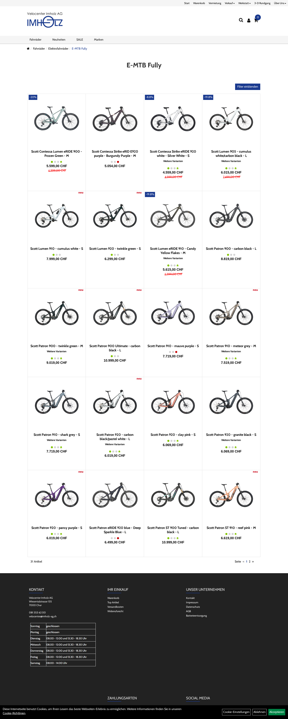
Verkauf (230, 3)
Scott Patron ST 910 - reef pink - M (231, 528)
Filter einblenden (247, 86)
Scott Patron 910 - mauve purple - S (173, 346)
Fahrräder (35, 41)
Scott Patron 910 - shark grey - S (57, 435)
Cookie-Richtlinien (14, 713)
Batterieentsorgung (196, 615)
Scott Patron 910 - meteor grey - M (231, 346)
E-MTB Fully (79, 48)
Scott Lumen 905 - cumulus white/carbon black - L (231, 153)
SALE (79, 41)
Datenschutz (193, 606)
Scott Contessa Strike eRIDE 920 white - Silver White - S (173, 153)
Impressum (192, 602)
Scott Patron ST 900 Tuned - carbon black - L (173, 530)
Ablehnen (259, 712)
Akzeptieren (276, 712)
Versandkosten (115, 606)
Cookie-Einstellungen (236, 712)
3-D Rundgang (262, 3)
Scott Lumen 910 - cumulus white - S (56, 249)
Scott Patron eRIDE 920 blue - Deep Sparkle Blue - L (115, 530)
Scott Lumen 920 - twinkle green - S (115, 249)
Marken (98, 41)
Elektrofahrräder (58, 48)
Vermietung (215, 3)
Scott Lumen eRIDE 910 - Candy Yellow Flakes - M (173, 251)
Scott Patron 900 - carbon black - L (231, 249)
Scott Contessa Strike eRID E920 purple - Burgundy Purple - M (115, 153)
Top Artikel (113, 602)
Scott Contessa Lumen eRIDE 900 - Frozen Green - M (56, 153)
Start (187, 3)
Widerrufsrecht (115, 611)
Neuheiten (58, 41)
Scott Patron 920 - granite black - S (231, 435)
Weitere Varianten (173, 161)
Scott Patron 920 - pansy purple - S (56, 528)
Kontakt (190, 598)
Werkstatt (244, 3)
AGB (188, 611)
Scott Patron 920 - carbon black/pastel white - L (115, 437)
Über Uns (280, 3)
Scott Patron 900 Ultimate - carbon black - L (114, 348)
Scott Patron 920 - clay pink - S (173, 435)
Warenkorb (199, 3)
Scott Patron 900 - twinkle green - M (56, 346)
